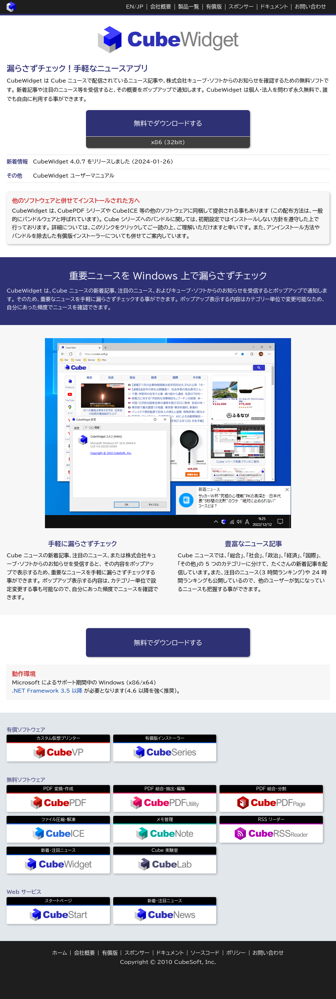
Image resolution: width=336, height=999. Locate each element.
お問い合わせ (310, 6)
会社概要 (160, 6)
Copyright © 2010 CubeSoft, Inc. (168, 962)
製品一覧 (188, 6)
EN (130, 6)
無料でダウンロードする (168, 123)
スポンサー (241, 6)
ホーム (59, 952)
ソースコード (205, 952)
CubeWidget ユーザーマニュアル (73, 175)
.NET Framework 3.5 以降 (47, 690)
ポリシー (236, 952)
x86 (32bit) (168, 142)
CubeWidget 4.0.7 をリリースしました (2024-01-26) (103, 161)
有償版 (214, 6)
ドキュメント (274, 6)
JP (139, 6)
